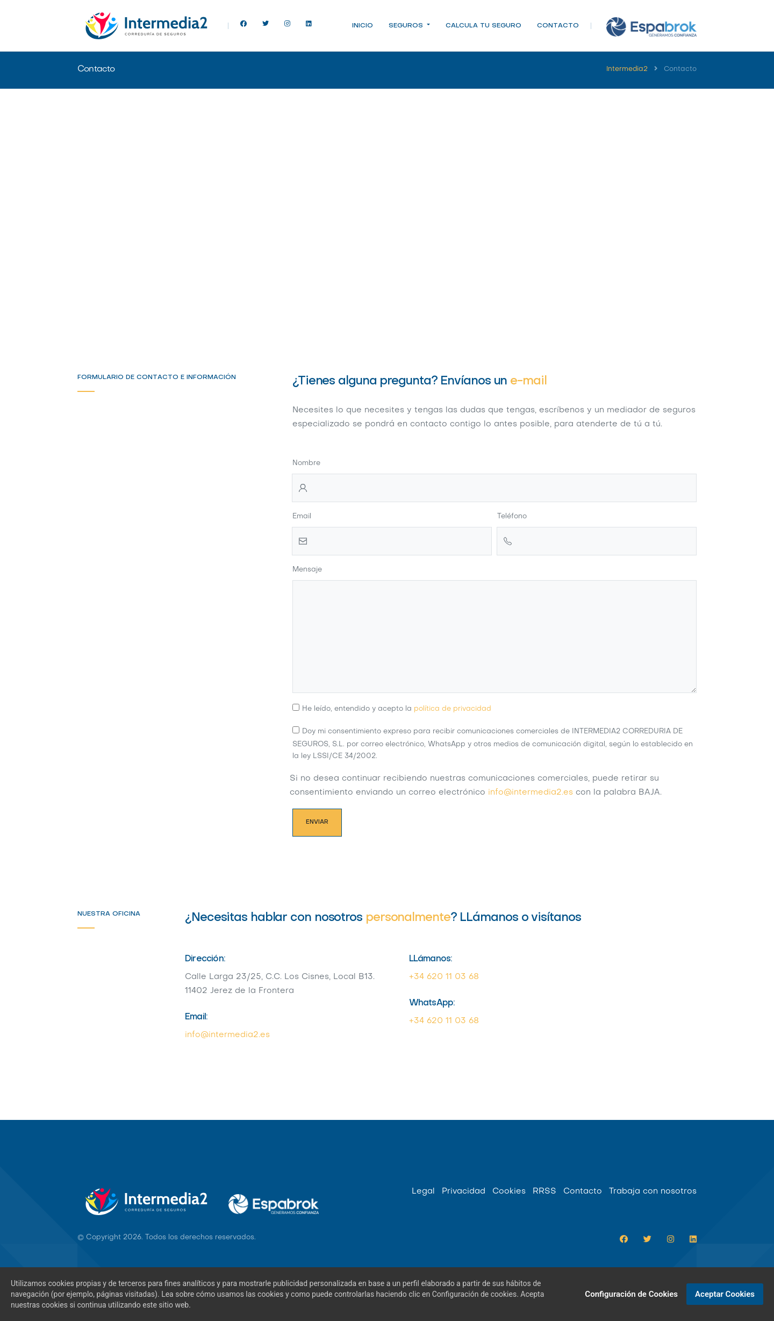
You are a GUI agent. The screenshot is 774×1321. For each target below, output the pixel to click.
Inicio (362, 26)
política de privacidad (452, 708)
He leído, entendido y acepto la (396, 708)
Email (301, 516)
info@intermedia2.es (530, 792)
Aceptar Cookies (725, 1294)
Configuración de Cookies (631, 1294)
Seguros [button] (407, 26)
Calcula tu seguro (483, 26)
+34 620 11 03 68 (444, 977)
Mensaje (307, 569)
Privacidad (463, 1191)
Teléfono (512, 516)
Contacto (558, 26)
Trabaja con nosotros (653, 1191)
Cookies (509, 1191)
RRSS (544, 1191)
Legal (423, 1191)
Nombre (306, 463)
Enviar (317, 822)
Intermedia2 (627, 69)
